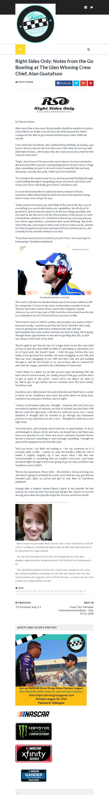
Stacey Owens (64, 574)
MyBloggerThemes (79, 791)
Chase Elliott (41, 571)
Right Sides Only (45, 574)
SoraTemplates (40, 791)
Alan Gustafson (22, 571)
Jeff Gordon (87, 571)
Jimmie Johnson (24, 574)
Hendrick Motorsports (64, 571)
